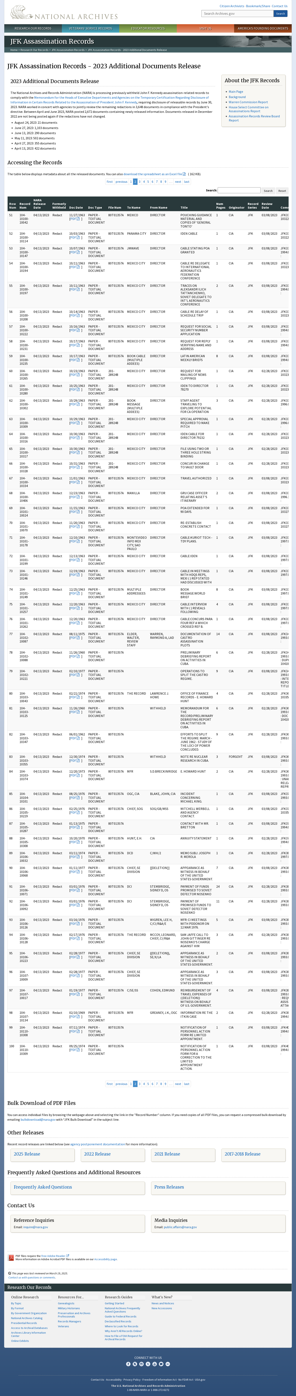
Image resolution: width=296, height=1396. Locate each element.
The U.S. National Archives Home (63, 12)
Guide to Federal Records (120, 1316)
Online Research (25, 1297)
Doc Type (95, 207)
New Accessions (162, 1308)
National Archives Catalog (27, 1318)
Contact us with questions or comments (31, 1277)
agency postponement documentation (97, 1144)
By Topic (16, 1303)
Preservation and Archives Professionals (74, 1314)
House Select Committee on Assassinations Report (248, 109)
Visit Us (205, 28)
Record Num (25, 205)
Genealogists (66, 1303)
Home (14, 50)
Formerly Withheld (59, 205)
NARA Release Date (40, 204)
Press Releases (169, 1187)
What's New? (162, 1297)
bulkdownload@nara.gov (38, 1119)
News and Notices (163, 1303)
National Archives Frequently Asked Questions (122, 1309)
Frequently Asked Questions (43, 1187)
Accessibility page (105, 1259)
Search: (211, 190)
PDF (73, 219)
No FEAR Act (185, 1379)
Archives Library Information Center (28, 1334)
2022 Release (97, 1154)
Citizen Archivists (232, 6)
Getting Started (114, 1303)
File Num (114, 207)
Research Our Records (33, 28)
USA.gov (200, 1379)
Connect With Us (148, 1358)
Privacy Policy (132, 1379)
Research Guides (119, 1297)
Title (184, 207)
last (187, 182)
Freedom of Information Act (159, 1379)
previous (121, 182)
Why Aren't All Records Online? (123, 1331)
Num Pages (220, 205)
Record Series (253, 205)
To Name (133, 207)
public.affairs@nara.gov (180, 1227)
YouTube (154, 1364)
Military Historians (69, 1308)
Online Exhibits (20, 1341)
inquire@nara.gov (35, 1227)
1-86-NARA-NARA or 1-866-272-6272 (148, 1390)
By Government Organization (29, 1313)
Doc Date (76, 207)
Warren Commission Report (248, 102)
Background (237, 97)
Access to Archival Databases (29, 1328)
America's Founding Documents (263, 28)
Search (280, 13)
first (110, 182)
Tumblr (148, 1364)
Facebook (128, 1364)
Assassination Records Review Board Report (254, 118)
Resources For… (71, 1297)
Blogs (161, 1364)
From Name (158, 207)
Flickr (167, 1364)
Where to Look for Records (121, 1326)
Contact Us (280, 6)
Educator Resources (148, 28)
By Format (17, 1308)
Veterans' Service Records (90, 28)
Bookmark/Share (258, 6)
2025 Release (27, 1154)
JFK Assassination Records (68, 50)
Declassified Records (118, 1321)
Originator (236, 207)
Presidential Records (24, 1323)
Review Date (267, 205)
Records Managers (69, 1321)
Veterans (63, 1326)
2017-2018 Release (242, 1154)
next (178, 182)
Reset (282, 191)
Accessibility (114, 1379)
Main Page (236, 91)
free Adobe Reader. (55, 1256)
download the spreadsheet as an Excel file (153, 174)
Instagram (141, 1364)
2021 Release (167, 1154)
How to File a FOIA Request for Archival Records (123, 1337)
